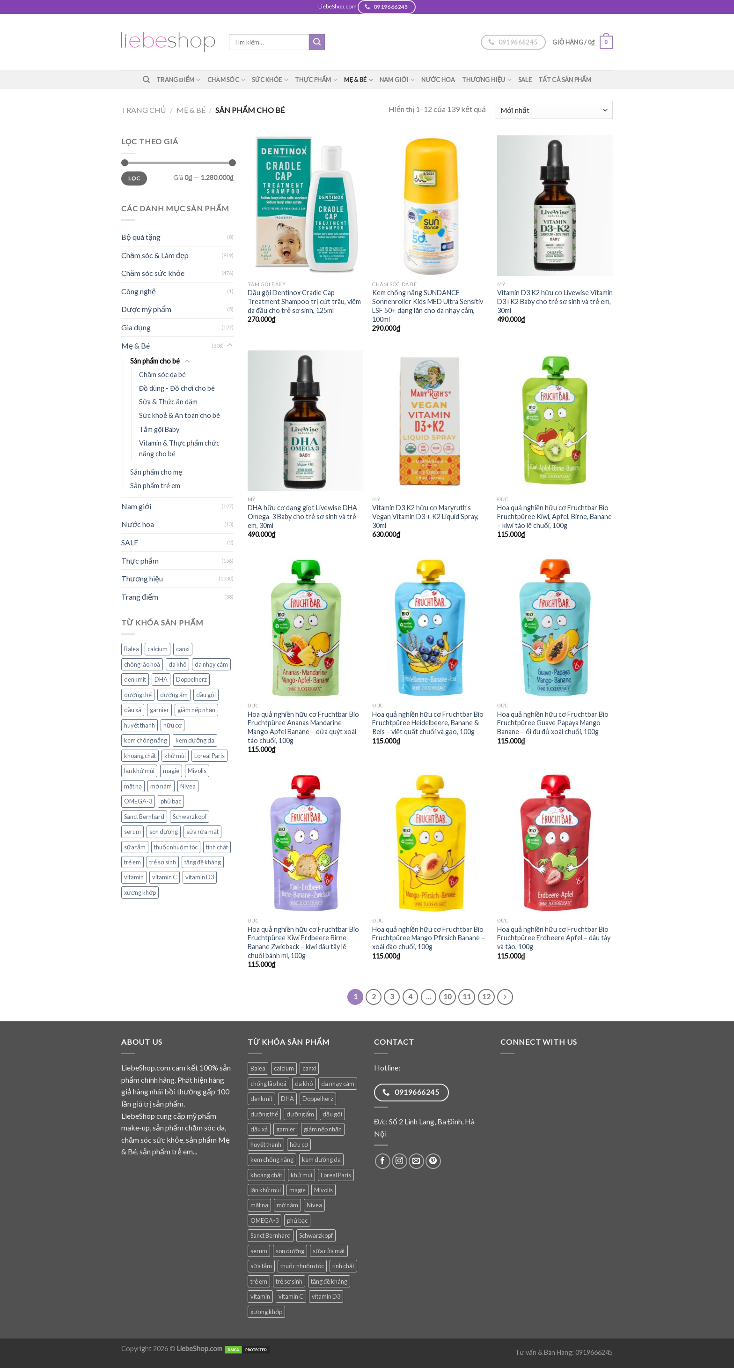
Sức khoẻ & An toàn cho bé (179, 415)
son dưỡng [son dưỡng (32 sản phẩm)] (163, 831)
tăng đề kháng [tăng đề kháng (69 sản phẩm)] (202, 862)
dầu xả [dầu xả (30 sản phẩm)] (132, 710)
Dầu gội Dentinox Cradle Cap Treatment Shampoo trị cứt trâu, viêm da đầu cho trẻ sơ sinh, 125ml (304, 301)
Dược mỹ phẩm (146, 309)
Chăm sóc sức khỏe (152, 272)
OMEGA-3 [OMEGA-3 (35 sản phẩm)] (138, 801)
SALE (525, 79)
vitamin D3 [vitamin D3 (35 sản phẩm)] (199, 877)
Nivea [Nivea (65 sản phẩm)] (188, 786)
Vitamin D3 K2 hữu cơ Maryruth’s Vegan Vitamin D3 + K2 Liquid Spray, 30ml (425, 516)
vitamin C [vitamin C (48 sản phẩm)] (164, 877)
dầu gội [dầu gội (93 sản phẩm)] (206, 695)
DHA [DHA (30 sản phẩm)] (161, 679)
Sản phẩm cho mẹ (156, 472)
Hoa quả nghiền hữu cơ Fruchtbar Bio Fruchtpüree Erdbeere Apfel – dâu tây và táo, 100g (553, 938)
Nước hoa (438, 79)
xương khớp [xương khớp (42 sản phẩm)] (140, 892)
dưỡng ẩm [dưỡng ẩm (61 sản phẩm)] (174, 695)
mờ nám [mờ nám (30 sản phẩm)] (161, 786)
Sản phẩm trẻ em (155, 486)
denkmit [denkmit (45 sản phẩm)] (135, 679)
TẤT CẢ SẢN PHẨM (565, 79)
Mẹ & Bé (358, 79)
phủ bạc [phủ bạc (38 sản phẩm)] (171, 801)
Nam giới (397, 79)
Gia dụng (136, 327)
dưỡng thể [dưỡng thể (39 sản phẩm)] (138, 695)
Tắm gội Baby (159, 429)
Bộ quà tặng (141, 236)
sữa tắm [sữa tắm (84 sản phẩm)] (135, 847)
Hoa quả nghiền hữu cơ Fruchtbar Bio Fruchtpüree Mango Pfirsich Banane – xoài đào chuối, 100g (428, 938)
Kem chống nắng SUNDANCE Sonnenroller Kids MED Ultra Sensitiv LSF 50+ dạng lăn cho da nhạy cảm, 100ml (427, 306)
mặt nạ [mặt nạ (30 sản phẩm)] (133, 786)
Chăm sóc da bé (162, 375)
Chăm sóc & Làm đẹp (155, 255)
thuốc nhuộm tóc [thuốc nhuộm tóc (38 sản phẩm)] (176, 847)
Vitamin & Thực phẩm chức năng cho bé (179, 448)
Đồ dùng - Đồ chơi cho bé (177, 388)
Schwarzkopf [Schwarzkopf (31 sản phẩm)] (189, 816)
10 (447, 996)
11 (466, 996)
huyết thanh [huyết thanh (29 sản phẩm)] (139, 725)
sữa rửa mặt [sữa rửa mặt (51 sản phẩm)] (202, 831)
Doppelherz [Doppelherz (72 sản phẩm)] (191, 679)
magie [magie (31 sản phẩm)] (171, 770)
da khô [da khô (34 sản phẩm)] (177, 664)
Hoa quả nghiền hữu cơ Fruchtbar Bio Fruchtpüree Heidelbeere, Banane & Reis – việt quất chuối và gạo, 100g (428, 723)
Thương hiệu (487, 79)
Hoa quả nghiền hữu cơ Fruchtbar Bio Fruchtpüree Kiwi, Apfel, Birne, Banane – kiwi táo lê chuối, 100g (554, 516)
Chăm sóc (226, 79)
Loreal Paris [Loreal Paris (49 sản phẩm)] (209, 755)
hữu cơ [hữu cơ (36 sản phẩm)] (172, 725)
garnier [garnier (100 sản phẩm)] (159, 710)
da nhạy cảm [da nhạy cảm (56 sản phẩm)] (211, 664)
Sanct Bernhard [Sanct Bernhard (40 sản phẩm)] (144, 816)
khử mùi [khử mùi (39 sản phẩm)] (175, 755)
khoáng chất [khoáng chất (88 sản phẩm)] (140, 755)
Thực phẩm (316, 79)
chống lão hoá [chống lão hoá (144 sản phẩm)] (142, 664)
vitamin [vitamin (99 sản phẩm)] (134, 877)
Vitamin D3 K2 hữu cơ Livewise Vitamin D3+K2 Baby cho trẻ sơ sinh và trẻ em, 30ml (555, 301)
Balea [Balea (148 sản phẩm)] (131, 649)
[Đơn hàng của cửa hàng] (554, 110)
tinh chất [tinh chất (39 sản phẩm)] (217, 847)
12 (486, 996)
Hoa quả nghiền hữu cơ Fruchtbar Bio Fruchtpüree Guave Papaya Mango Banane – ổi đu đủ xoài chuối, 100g (553, 723)
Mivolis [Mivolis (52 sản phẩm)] (197, 770)
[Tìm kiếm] (146, 80)
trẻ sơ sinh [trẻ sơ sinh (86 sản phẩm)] (162, 862)
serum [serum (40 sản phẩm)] (132, 831)
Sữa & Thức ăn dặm (168, 402)
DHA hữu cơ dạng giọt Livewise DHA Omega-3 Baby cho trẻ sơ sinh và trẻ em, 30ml (302, 516)
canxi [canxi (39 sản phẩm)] (183, 649)
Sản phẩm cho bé (155, 361)
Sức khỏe (270, 79)
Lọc (134, 178)
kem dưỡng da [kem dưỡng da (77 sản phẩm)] (195, 740)
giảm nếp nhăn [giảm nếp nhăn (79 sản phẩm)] (196, 710)
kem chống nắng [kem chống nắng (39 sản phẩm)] (145, 740)
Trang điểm (178, 79)
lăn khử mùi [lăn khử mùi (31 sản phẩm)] (139, 770)
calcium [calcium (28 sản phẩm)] (157, 649)
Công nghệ (138, 291)
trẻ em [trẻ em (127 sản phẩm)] (132, 862)
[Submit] (317, 42)
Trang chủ (143, 109)
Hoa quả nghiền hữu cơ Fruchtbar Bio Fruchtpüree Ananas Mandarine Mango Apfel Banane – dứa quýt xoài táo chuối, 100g (303, 727)
